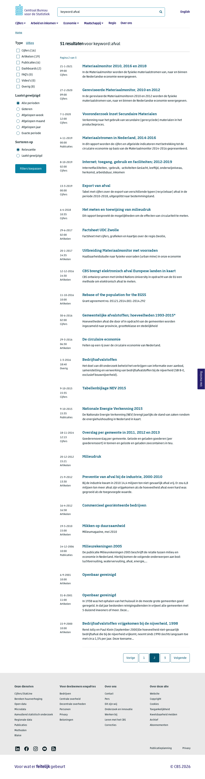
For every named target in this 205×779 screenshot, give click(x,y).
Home (18, 33)
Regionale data (23, 720)
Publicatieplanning (161, 748)
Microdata (20, 709)
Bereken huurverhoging (28, 699)
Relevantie (29, 149)
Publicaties (20, 725)
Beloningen (66, 720)
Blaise (17, 735)
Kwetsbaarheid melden (163, 714)
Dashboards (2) (31, 68)
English (185, 12)
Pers (107, 699)
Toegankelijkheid (160, 709)
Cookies (154, 704)
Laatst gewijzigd (32, 155)
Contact (109, 694)
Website (154, 694)
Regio (112, 23)
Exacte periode (31, 133)
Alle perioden (30, 103)
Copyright (155, 699)
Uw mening (201, 379)
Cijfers (19, 23)
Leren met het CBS (115, 720)
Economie (69, 23)
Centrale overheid (70, 699)
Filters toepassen (31, 168)
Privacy (64, 714)
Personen (65, 709)
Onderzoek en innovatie (119, 709)
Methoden (20, 730)
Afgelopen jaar (31, 127)
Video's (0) (28, 80)
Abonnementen (159, 725)
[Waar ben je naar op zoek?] (111, 12)
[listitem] (17, 749)
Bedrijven (65, 694)
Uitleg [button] (30, 43)
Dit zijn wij (111, 704)
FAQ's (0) (27, 74)
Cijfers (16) (29, 50)
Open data (20, 704)
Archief (154, 720)
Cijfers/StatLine (23, 694)
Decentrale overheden (73, 704)
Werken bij (111, 714)
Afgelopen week (32, 115)
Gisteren (27, 109)
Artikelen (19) (31, 56)
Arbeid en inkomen (43, 23)
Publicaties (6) (31, 62)
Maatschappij (92, 23)
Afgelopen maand (33, 121)
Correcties (110, 725)
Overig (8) (28, 86)
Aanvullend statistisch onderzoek (33, 714)
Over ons (126, 23)
